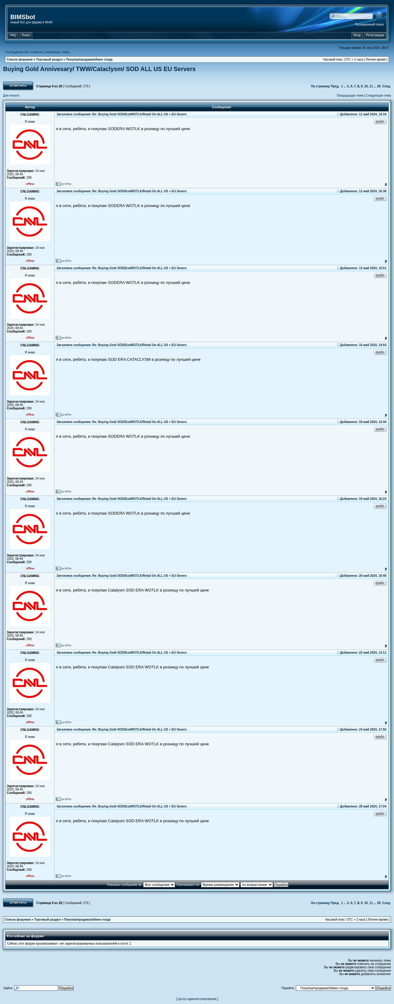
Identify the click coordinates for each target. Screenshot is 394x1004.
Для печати (11, 95)
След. (386, 86)
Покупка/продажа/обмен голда (89, 59)
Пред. (335, 86)
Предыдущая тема (350, 95)
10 (366, 86)
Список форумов (19, 59)
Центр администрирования (197, 999)
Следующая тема (378, 95)
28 (378, 86)
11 (371, 86)
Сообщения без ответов (23, 52)
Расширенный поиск (369, 24)
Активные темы (58, 52)
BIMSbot (22, 17)
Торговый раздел (49, 59)
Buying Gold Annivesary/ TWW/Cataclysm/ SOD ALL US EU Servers (99, 69)
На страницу (320, 86)
